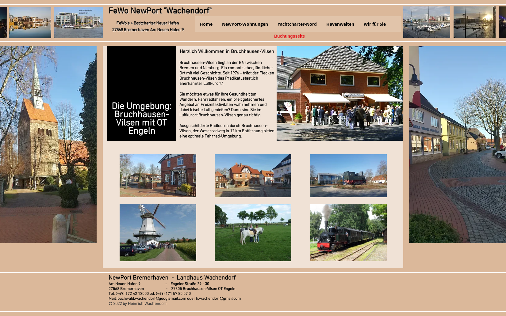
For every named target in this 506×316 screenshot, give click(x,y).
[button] (245, 24)
